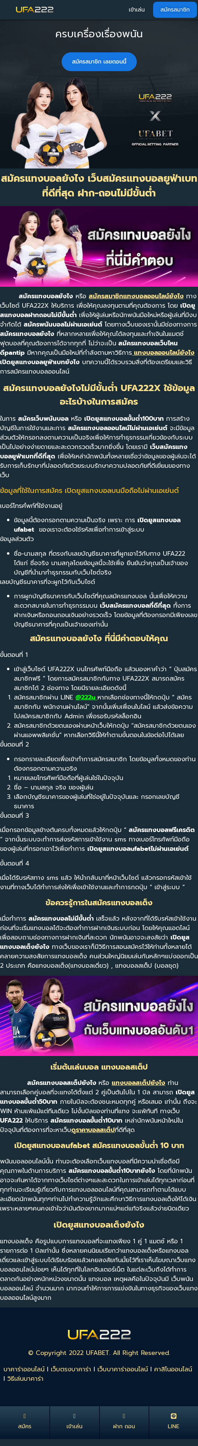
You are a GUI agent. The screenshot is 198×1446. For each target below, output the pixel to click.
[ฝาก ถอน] (124, 1416)
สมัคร (24, 1426)
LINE (173, 1426)
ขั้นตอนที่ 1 (14, 655)
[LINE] (173, 1416)
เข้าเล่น (74, 1426)
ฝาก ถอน (124, 1426)
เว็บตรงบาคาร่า (71, 1369)
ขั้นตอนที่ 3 (14, 816)
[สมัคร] (24, 1416)
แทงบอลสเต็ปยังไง (138, 1083)
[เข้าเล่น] (74, 1416)
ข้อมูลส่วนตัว (17, 539)
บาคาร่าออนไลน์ (24, 1369)
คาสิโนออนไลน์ (173, 1369)
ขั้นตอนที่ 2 (14, 744)
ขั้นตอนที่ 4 (14, 863)
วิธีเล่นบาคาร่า (25, 1379)
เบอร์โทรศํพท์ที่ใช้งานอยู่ (31, 506)
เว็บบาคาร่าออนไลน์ (122, 1369)
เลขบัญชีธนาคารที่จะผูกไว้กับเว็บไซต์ (47, 582)
